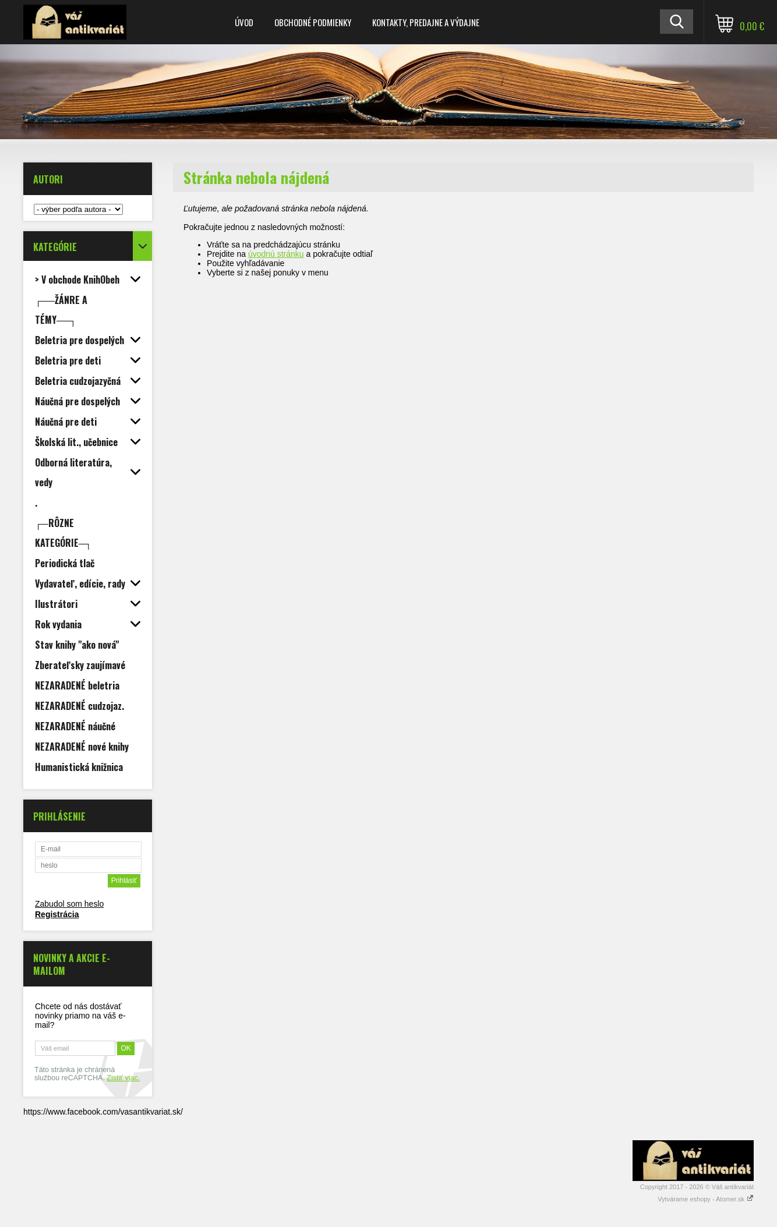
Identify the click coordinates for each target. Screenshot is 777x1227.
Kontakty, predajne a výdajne (425, 22)
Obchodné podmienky (312, 22)
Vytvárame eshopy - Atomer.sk (706, 1199)
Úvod (244, 22)
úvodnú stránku (276, 254)
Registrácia (57, 914)
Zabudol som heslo (69, 903)
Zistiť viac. (123, 1078)
